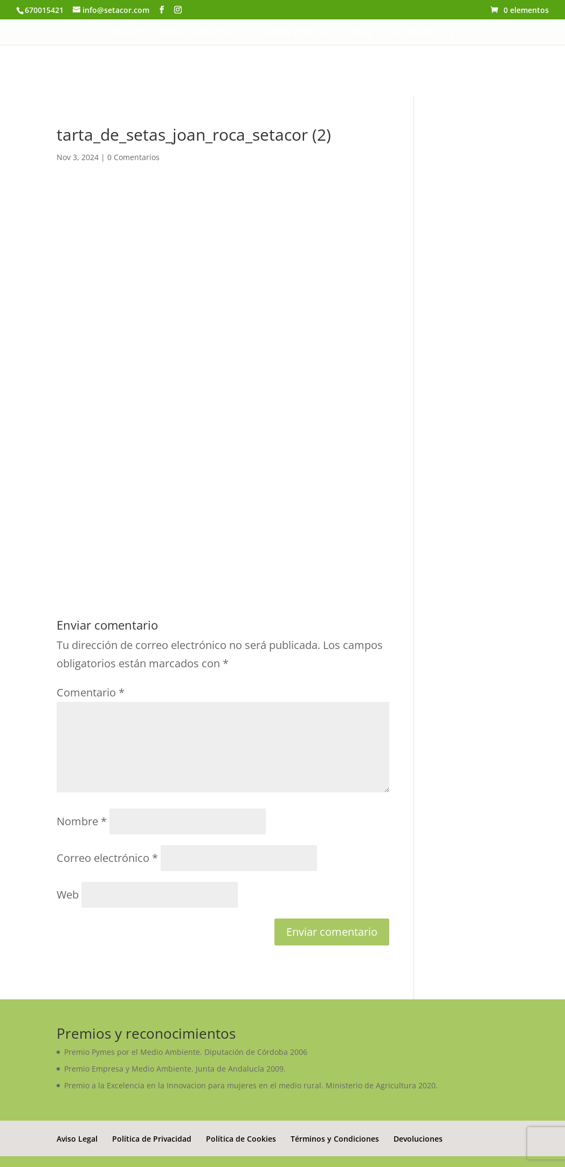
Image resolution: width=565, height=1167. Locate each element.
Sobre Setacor (195, 33)
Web (68, 894)
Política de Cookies (241, 1139)
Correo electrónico (107, 858)
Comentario (91, 692)
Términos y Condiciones (335, 1139)
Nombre (82, 821)
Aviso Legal (77, 1139)
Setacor (125, 33)
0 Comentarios (133, 157)
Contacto (411, 33)
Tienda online (291, 33)
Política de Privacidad (151, 1139)
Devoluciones (418, 1139)
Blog (362, 33)
